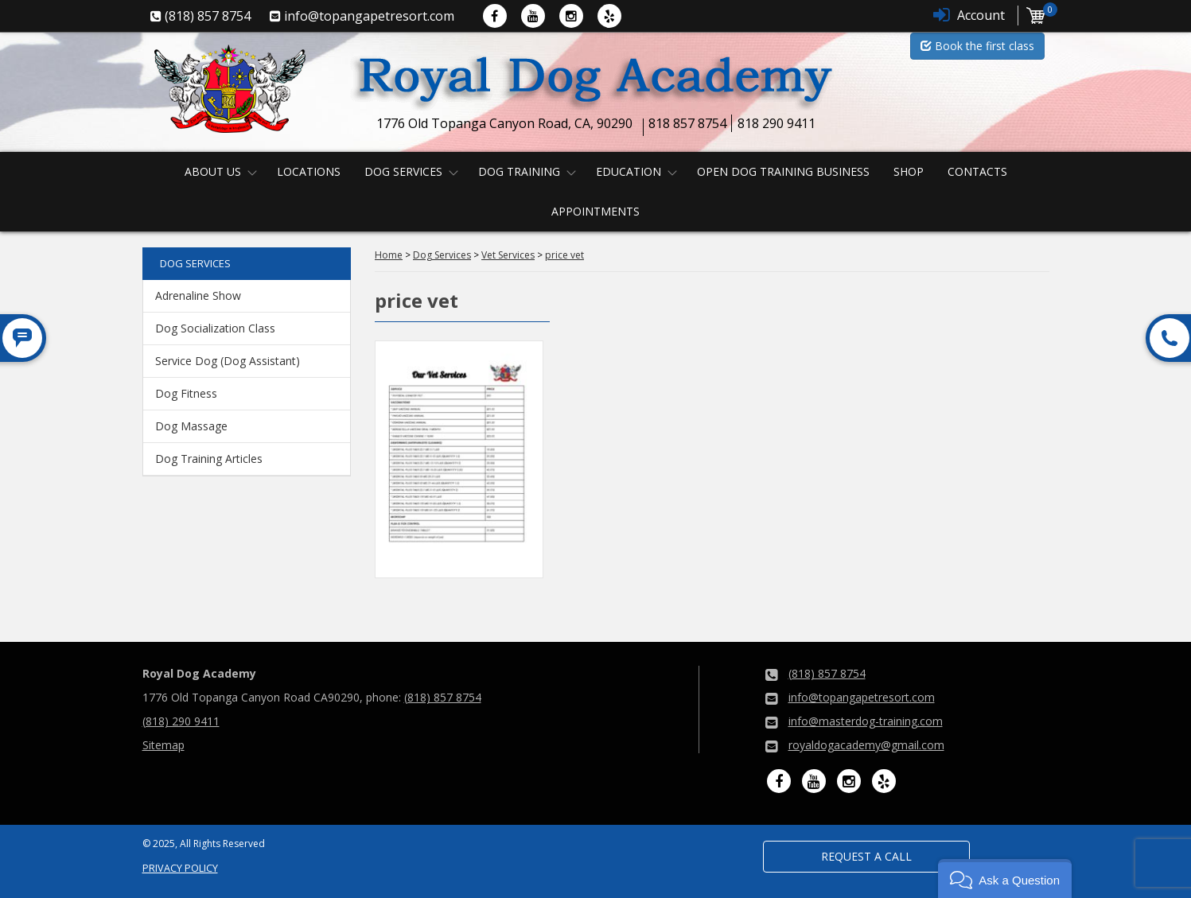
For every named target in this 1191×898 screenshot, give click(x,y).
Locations (309, 171)
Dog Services (403, 171)
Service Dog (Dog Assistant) (227, 360)
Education (628, 171)
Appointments (595, 211)
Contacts (977, 171)
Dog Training (519, 171)
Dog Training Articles (209, 458)
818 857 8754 (687, 123)
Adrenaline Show (198, 295)
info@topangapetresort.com (861, 697)
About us (213, 171)
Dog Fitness (186, 393)
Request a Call (866, 856)
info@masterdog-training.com (865, 721)
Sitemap (163, 744)
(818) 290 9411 (181, 721)
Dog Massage (191, 425)
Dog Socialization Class (215, 328)
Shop (908, 171)
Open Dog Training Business (783, 171)
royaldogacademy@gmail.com (866, 744)
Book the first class (977, 45)
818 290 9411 (776, 123)
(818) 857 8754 (442, 697)
